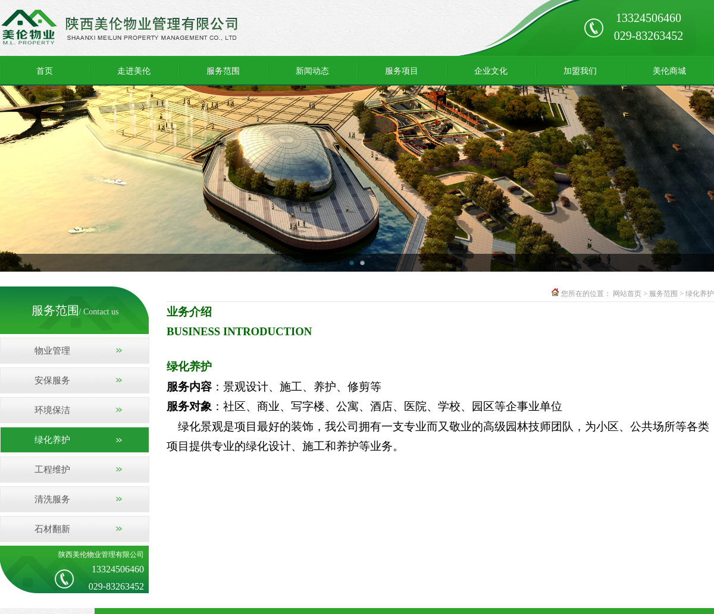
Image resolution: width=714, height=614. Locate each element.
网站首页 (627, 293)
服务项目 (401, 70)
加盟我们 (580, 70)
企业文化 (491, 70)
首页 (44, 70)
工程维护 (52, 469)
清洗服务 (52, 499)
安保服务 (52, 380)
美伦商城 (669, 70)
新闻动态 (312, 70)
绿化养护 (52, 440)
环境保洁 (52, 410)
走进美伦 (134, 70)
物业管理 (52, 350)
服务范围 (223, 70)
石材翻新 (52, 529)
